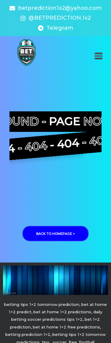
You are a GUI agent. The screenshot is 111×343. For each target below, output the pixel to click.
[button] (98, 56)
